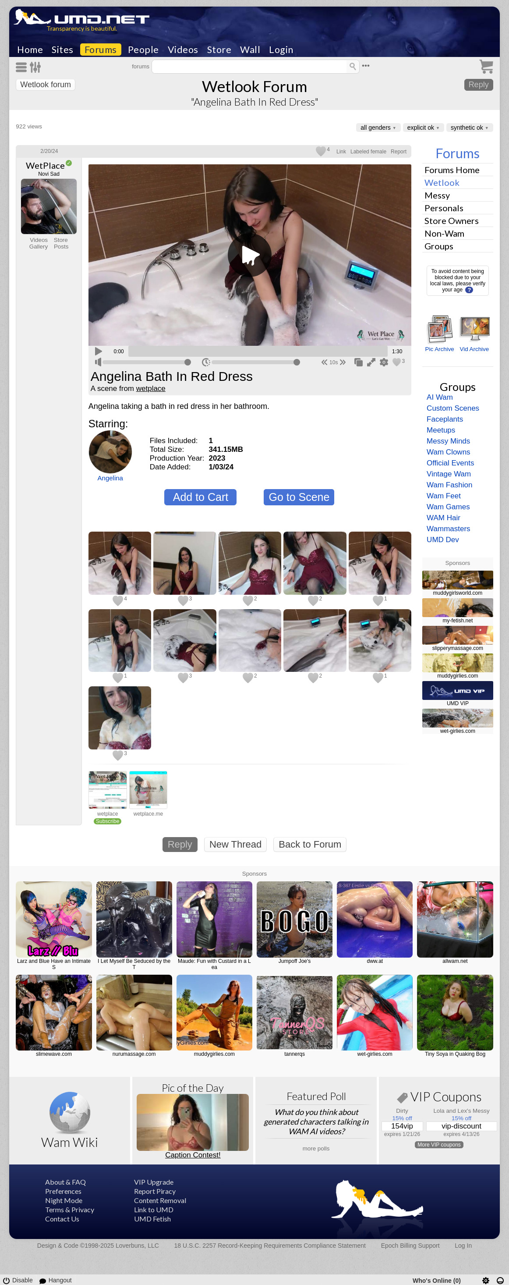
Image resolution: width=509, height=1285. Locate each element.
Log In (463, 1245)
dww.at (375, 961)
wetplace (151, 388)
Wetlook (442, 182)
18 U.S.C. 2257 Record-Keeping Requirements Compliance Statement (270, 1245)
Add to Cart (200, 497)
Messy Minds (448, 441)
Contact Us (62, 1218)
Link (341, 152)
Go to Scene (299, 497)
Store (219, 49)
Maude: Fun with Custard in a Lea (214, 964)
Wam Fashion (449, 485)
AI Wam (440, 397)
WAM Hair (443, 518)
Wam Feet (444, 496)
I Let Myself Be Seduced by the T (134, 964)
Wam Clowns (448, 452)
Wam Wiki (69, 1142)
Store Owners (451, 220)
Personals (443, 207)
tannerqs (294, 1054)
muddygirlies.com (457, 676)
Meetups (441, 430)
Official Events (450, 463)
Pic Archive (439, 349)
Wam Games (448, 507)
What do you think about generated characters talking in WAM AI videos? (316, 1121)
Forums (101, 49)
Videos (183, 49)
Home (30, 49)
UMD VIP (458, 703)
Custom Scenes (453, 408)
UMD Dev (443, 540)
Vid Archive (474, 349)
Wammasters (448, 529)
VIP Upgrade (153, 1182)
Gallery (38, 246)
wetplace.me (148, 814)
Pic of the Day (193, 1087)
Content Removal (160, 1200)
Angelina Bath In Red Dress (172, 376)
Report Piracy (155, 1191)
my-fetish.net (458, 621)
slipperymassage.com (457, 648)
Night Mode (63, 1200)
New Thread (235, 844)
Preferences (63, 1191)
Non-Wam (444, 233)
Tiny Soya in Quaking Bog (455, 1054)
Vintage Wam (449, 474)
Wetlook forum (45, 84)
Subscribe (107, 821)
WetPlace (45, 165)
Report (398, 152)
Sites (63, 49)
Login (281, 49)
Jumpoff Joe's (295, 961)
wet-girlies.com (457, 731)
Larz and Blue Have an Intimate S (54, 964)
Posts (61, 246)
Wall (250, 49)
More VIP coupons (439, 1145)
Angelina (110, 478)
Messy (437, 195)
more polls (316, 1148)
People (143, 49)
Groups (438, 246)
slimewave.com (54, 1054)
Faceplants (445, 419)
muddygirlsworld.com (458, 593)
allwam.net (454, 961)
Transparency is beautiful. (81, 28)
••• (366, 65)
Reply (479, 84)
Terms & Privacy (69, 1209)
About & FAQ (65, 1182)
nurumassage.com (134, 1054)
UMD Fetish (152, 1218)
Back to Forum (310, 844)
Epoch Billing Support (410, 1245)
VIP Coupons (439, 1098)
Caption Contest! (193, 1155)
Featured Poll (316, 1096)
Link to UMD (153, 1209)
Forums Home (452, 169)
